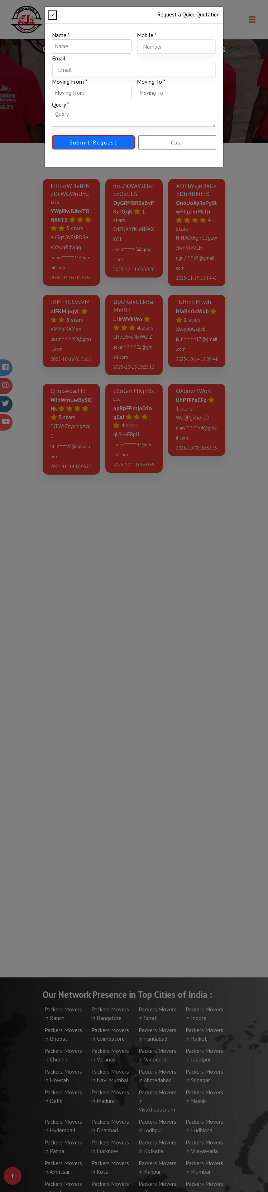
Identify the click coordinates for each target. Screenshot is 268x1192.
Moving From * (69, 81)
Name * (61, 35)
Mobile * (147, 35)
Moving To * (151, 81)
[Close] (52, 15)
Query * (60, 104)
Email (59, 58)
